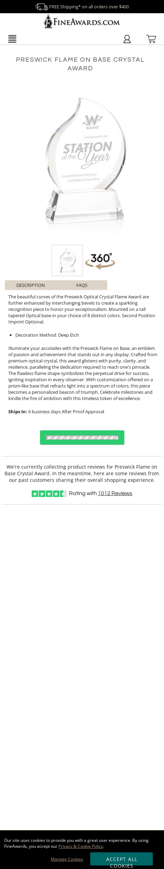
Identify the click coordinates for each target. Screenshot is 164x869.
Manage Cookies (67, 859)
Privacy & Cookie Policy (80, 846)
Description (30, 285)
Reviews (115, 493)
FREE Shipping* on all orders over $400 (82, 6)
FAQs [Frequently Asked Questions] (81, 285)
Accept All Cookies (121, 861)
